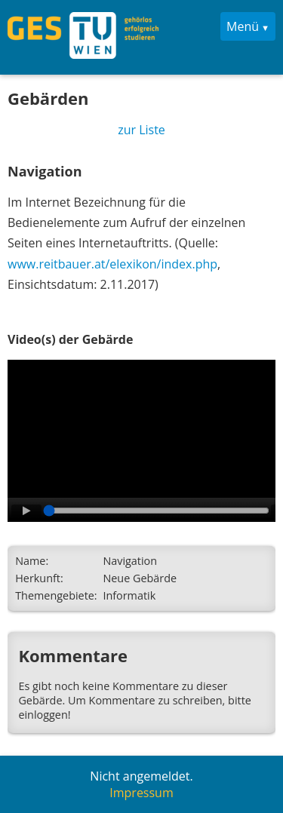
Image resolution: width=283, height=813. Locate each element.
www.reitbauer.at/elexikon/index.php (112, 264)
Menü (242, 26)
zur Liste (141, 129)
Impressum (141, 792)
